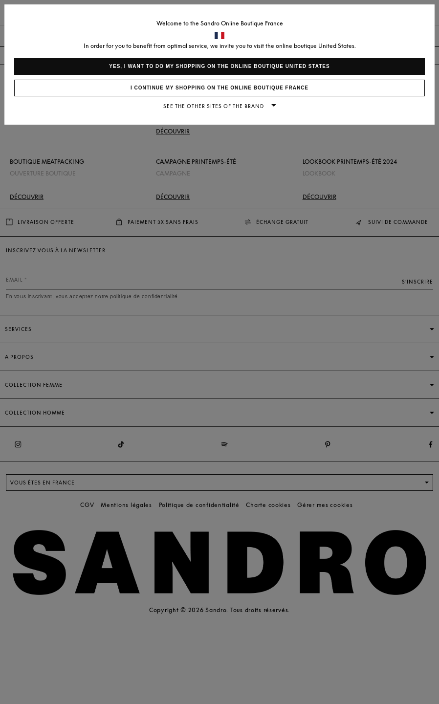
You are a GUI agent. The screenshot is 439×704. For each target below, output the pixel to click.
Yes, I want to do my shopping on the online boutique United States (219, 66)
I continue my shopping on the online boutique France (219, 87)
